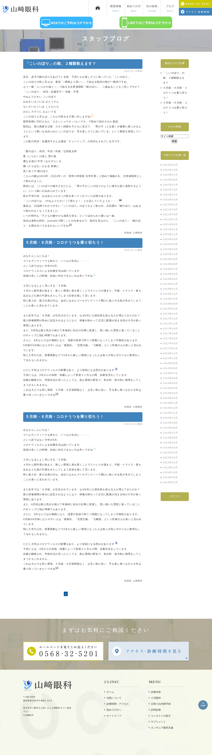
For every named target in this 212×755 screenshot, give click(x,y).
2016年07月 (170, 373)
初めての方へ (113, 709)
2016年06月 (170, 378)
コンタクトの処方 (161, 715)
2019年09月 (170, 264)
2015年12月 (170, 407)
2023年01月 (170, 184)
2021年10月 (170, 209)
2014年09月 (170, 477)
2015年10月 (170, 417)
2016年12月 (170, 353)
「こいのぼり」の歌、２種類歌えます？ (61, 64)
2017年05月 (170, 338)
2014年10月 (170, 472)
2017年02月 (170, 348)
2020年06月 (170, 239)
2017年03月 (170, 343)
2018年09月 (170, 303)
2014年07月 (170, 482)
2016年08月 (170, 368)
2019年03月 (170, 278)
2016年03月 (170, 393)
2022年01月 (170, 204)
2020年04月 (170, 249)
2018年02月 (170, 308)
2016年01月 (170, 402)
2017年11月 (170, 323)
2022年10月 (170, 189)
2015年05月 (170, 442)
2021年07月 (170, 219)
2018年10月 (170, 298)
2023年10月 (170, 169)
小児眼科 (156, 697)
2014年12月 (170, 467)
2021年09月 (170, 214)
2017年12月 (170, 318)
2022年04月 (170, 199)
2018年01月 (170, 313)
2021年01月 (170, 229)
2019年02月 (170, 283)
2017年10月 (170, 328)
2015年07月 (170, 432)
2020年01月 (170, 254)
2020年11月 (170, 234)
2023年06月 (170, 179)
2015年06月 (170, 437)
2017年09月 (170, 333)
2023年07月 (170, 174)
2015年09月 (170, 422)
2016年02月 (170, 398)
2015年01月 (170, 462)
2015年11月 (170, 412)
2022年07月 (170, 194)
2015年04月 (170, 447)
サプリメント (158, 721)
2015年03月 (170, 452)
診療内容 (156, 692)
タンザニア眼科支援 (162, 727)
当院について (113, 697)
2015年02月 (170, 457)
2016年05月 (170, 383)
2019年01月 (170, 288)
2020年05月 (170, 244)
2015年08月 (170, 427)
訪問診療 (156, 709)
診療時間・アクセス (117, 703)
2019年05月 (170, 274)
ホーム (110, 692)
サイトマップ (113, 715)
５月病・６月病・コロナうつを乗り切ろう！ (65, 242)
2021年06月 (170, 224)
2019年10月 (170, 259)
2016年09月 (170, 363)
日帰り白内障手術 (161, 703)
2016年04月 (170, 388)
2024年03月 (170, 164)
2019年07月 (170, 269)
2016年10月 (170, 358)
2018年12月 (170, 293)
